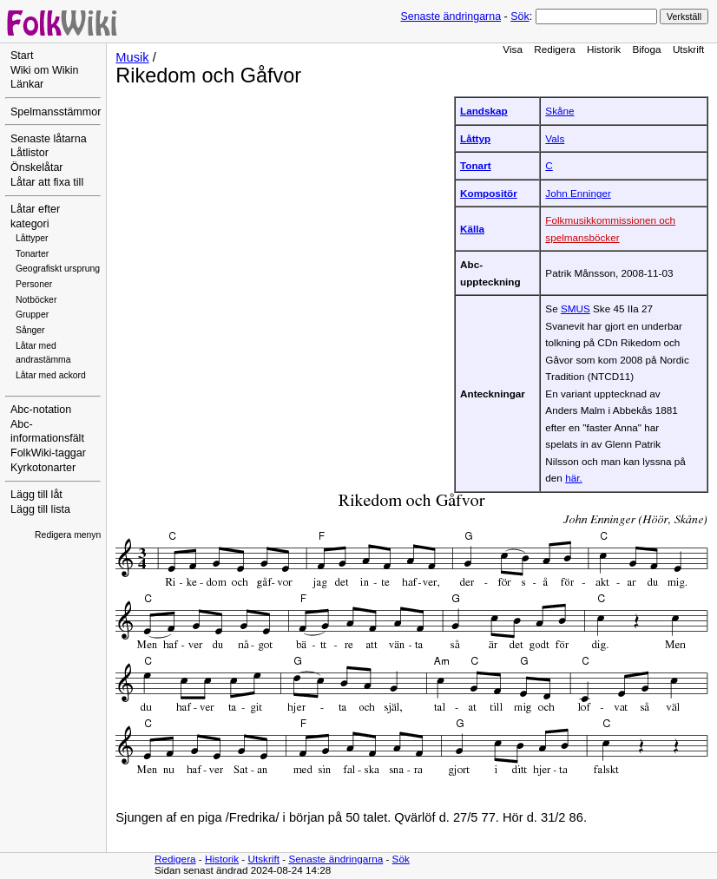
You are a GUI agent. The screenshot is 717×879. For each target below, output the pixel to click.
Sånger (30, 330)
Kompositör (488, 193)
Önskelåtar (36, 167)
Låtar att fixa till (46, 182)
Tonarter (32, 254)
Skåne (559, 110)
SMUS (575, 308)
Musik (131, 57)
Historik (604, 49)
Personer (34, 284)
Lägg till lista (40, 509)
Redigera (555, 49)
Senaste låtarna (48, 139)
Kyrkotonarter (43, 468)
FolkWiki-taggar (48, 453)
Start (21, 55)
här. (573, 477)
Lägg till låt (36, 495)
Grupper (32, 314)
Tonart (475, 165)
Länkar (26, 84)
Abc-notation (40, 409)
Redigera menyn (68, 535)
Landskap (484, 110)
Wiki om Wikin (44, 70)
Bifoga (646, 49)
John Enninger (578, 193)
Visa (513, 49)
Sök (519, 16)
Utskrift (688, 49)
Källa (472, 228)
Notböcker (36, 300)
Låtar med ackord (51, 375)
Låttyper (32, 238)
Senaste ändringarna (450, 16)
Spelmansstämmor (55, 112)
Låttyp (475, 138)
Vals (554, 138)
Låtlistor (29, 153)
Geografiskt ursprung (58, 268)
